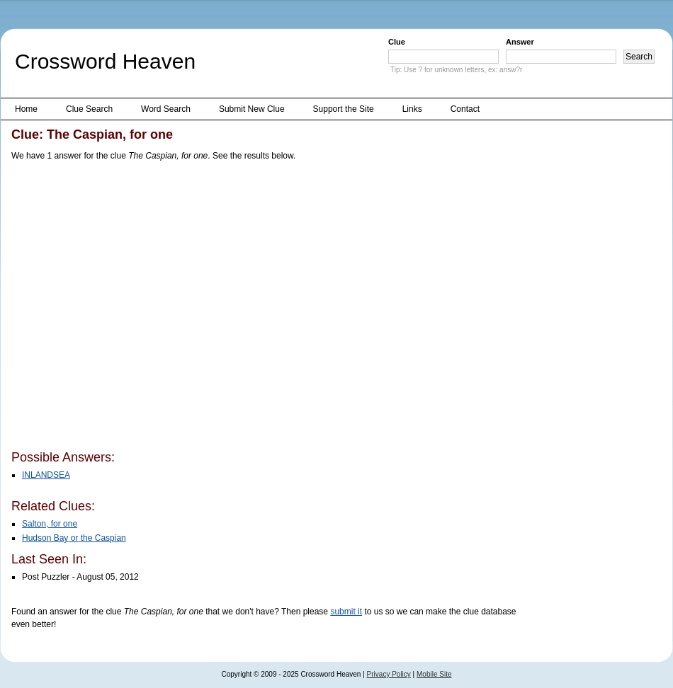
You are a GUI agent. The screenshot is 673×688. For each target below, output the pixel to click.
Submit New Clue (252, 109)
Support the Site (343, 109)
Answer (520, 42)
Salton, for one (49, 524)
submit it (346, 612)
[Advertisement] (133, 308)
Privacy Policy (389, 674)
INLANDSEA (46, 475)
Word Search (166, 109)
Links (412, 109)
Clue (396, 42)
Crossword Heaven (105, 61)
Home (26, 109)
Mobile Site (434, 674)
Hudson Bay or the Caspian (74, 538)
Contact (465, 109)
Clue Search (89, 109)
